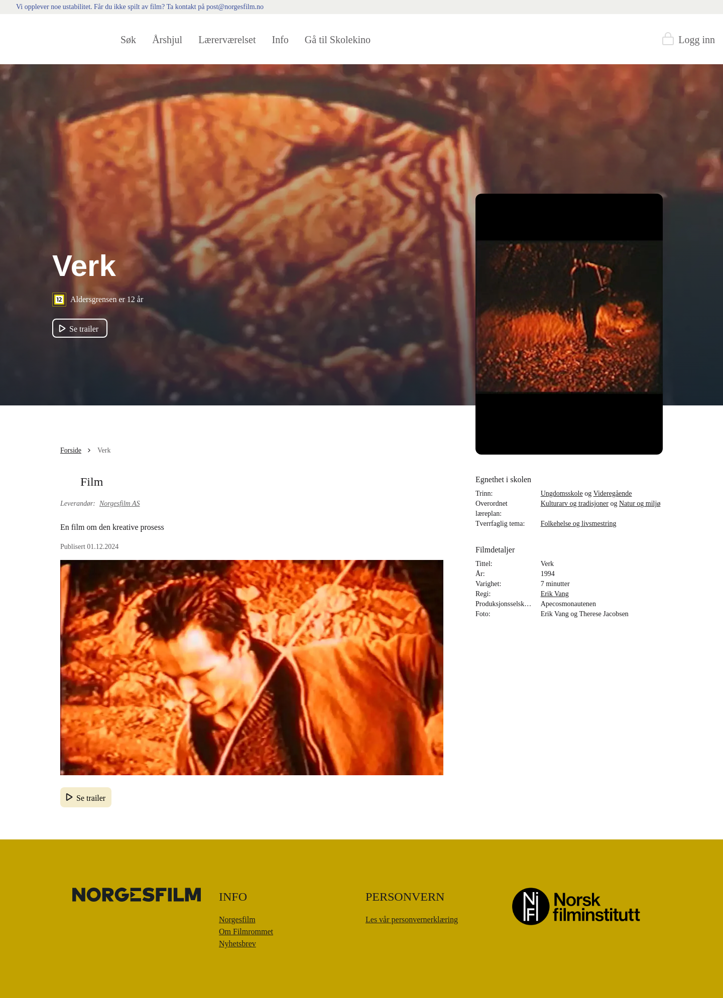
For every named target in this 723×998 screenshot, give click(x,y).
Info (280, 39)
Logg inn (696, 39)
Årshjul (167, 39)
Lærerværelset (227, 39)
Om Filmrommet (246, 931)
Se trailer (90, 798)
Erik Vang (555, 594)
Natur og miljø (639, 503)
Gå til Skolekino (338, 39)
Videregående (612, 493)
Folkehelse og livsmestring (579, 523)
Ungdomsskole (562, 493)
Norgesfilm (237, 919)
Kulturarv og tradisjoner (575, 503)
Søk (128, 39)
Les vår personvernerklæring (412, 919)
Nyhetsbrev (237, 943)
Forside (70, 450)
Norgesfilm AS (119, 503)
